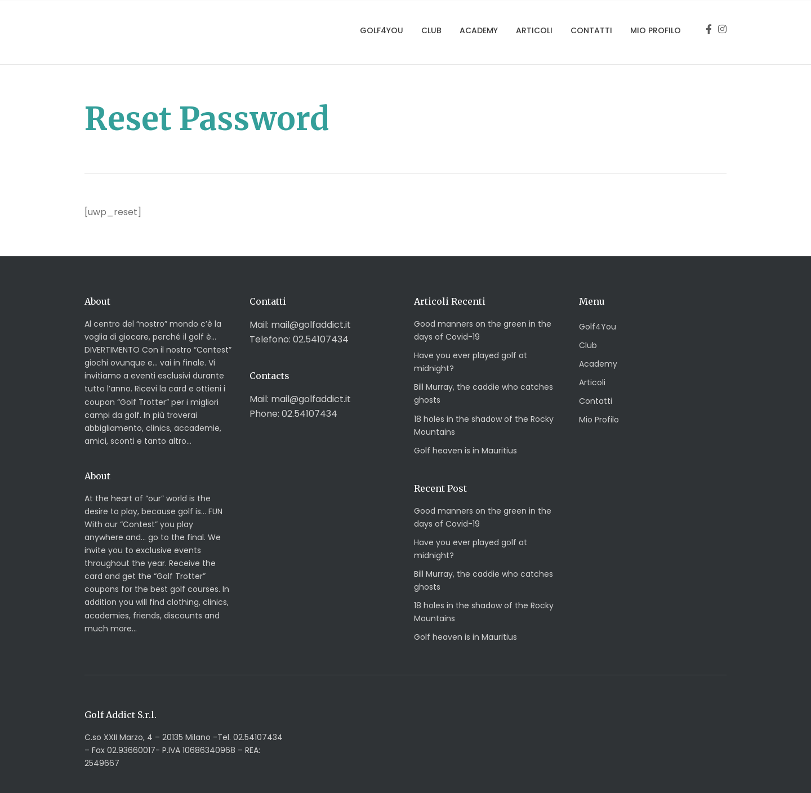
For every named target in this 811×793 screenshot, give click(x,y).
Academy (479, 30)
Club (431, 30)
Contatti (591, 30)
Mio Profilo (655, 30)
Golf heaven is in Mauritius (465, 450)
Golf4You (381, 30)
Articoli (534, 30)
